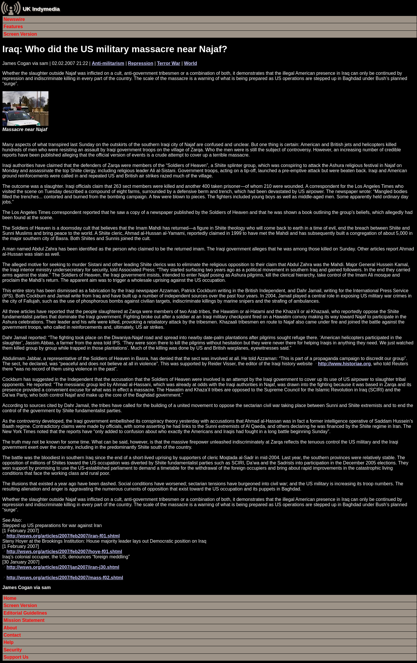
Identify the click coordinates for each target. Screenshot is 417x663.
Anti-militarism (108, 63)
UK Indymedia (41, 9)
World (190, 63)
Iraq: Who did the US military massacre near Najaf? (114, 49)
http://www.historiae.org (344, 363)
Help (8, 642)
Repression (140, 63)
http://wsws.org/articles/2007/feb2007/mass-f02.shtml (64, 577)
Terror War (168, 63)
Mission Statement (23, 620)
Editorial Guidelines (25, 613)
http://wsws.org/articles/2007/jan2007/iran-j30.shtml (62, 567)
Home (9, 598)
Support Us (15, 657)
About (10, 627)
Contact (12, 635)
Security (12, 649)
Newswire (14, 19)
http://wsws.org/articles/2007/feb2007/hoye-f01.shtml (64, 551)
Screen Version (20, 34)
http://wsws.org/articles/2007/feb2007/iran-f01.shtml (63, 535)
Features (13, 26)
